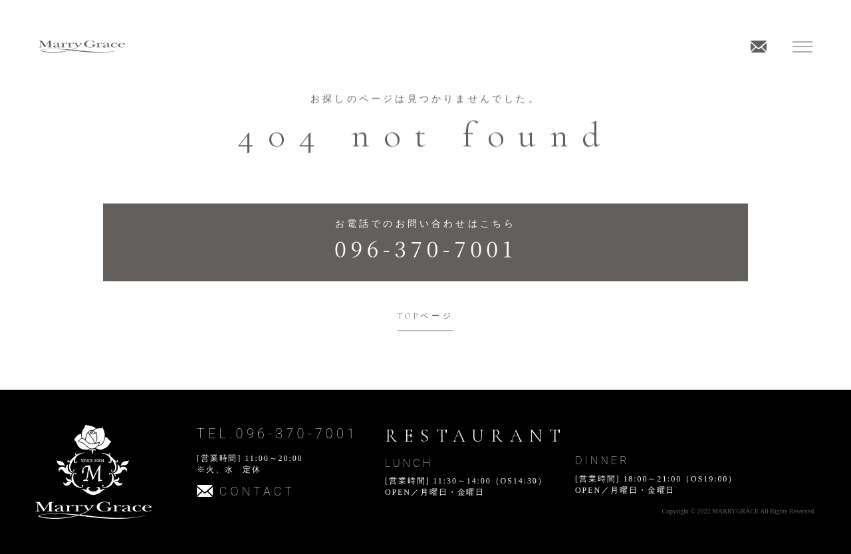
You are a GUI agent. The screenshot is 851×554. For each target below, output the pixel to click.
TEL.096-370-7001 (277, 434)
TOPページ (425, 316)
